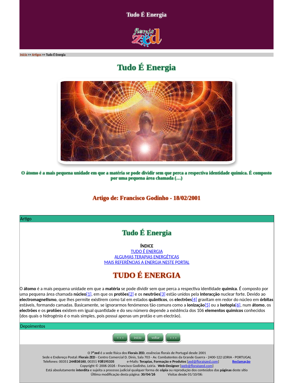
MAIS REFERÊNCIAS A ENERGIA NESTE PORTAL (146, 262)
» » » (173, 338)
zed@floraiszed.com (203, 361)
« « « (120, 338)
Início (23, 55)
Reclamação (241, 361)
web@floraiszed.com (196, 366)
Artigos (36, 55)
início (137, 338)
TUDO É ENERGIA (147, 251)
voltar (156, 338)
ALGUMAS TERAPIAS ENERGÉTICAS (146, 257)
